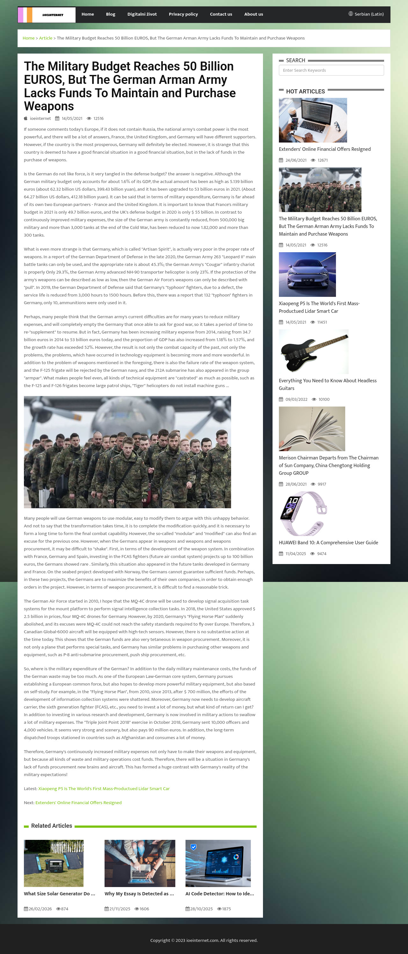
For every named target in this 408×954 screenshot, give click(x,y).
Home (88, 14)
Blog (110, 14)
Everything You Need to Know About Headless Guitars (328, 385)
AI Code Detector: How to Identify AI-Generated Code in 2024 (221, 894)
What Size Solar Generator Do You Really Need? (59, 894)
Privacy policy (183, 14)
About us (253, 14)
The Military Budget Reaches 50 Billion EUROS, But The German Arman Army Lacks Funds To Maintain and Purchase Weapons (328, 226)
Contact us (221, 14)
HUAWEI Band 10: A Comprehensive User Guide (328, 543)
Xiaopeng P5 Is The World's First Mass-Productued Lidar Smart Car (104, 789)
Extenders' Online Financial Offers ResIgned (78, 803)
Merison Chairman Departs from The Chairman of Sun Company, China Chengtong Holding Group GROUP (329, 466)
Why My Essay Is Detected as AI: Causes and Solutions (140, 894)
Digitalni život (142, 14)
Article (46, 38)
